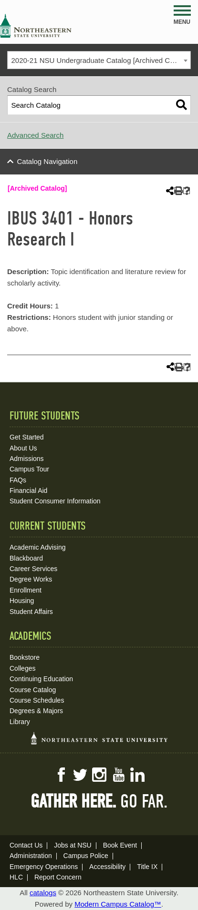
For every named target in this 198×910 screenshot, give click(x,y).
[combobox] (99, 60)
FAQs (18, 480)
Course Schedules (37, 700)
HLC (16, 877)
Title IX (147, 866)
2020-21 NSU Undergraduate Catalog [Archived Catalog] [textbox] (101, 60)
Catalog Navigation (47, 161)
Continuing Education (41, 679)
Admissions (27, 458)
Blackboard (26, 558)
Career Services (33, 569)
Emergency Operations (44, 866)
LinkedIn (137, 774)
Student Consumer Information (55, 501)
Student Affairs (31, 611)
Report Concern (58, 877)
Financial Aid (28, 490)
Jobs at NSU (73, 845)
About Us (23, 448)
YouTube (118, 774)
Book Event (120, 845)
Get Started (27, 437)
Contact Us (26, 845)
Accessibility (107, 866)
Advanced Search (35, 135)
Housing (22, 600)
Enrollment (26, 590)
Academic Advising (38, 547)
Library (20, 722)
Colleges (22, 668)
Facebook (61, 774)
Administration (31, 855)
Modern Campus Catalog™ (117, 904)
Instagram (99, 774)
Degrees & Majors (36, 711)
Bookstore (25, 657)
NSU (36, 26)
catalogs (43, 893)
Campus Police (85, 855)
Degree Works (31, 579)
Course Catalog (33, 690)
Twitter (80, 774)
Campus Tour (29, 469)
